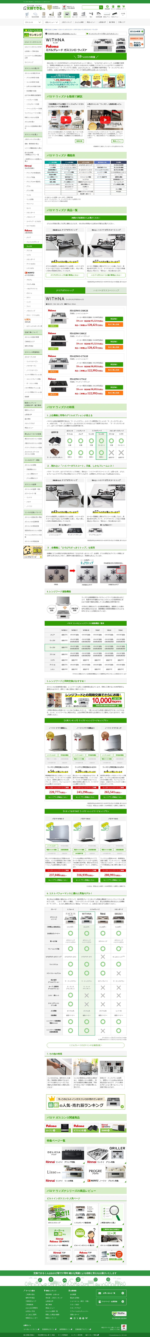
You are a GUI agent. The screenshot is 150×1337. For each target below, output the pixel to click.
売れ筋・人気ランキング (54, 1298)
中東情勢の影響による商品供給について (61, 34)
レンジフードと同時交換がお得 (33, 57)
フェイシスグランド (33, 242)
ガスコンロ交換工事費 (32, 337)
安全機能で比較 (31, 91)
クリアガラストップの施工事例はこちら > (65, 275)
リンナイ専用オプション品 (33, 374)
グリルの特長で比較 (33, 77)
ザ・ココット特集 (32, 383)
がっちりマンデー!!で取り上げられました (103, 34)
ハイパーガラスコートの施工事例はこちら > (106, 275)
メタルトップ (31, 217)
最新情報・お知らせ (52, 1294)
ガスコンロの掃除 (30, 465)
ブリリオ (29, 250)
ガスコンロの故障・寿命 (32, 489)
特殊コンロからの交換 (32, 117)
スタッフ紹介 (74, 1304)
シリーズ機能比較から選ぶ (33, 148)
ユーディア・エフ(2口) (34, 221)
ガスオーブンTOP (30, 357)
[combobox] (90, 7)
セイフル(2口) (31, 226)
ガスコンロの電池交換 (32, 541)
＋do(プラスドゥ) (32, 288)
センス (29, 208)
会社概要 (73, 1294)
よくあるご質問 (31, 1314)
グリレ (29, 186)
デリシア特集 (31, 177)
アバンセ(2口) (31, 264)
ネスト (29, 297)
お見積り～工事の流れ (32, 51)
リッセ (29, 195)
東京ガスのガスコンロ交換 (33, 439)
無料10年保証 (29, 346)
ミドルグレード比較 (33, 104)
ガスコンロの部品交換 (32, 526)
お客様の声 (28, 414)
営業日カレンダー (32, 1318)
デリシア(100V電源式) (34, 181)
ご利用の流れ (30, 1294)
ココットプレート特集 (34, 379)
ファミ (29, 306)
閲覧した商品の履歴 (52, 1314)
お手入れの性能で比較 (34, 86)
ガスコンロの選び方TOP (32, 73)
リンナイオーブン (32, 361)
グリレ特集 (30, 190)
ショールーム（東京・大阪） (80, 1301)
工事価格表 (29, 1304)
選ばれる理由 (74, 1298)
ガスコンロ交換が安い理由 (33, 517)
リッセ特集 (30, 199)
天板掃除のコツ (31, 469)
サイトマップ (29, 62)
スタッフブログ (30, 423)
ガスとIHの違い (30, 122)
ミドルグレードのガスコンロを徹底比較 (84, 1045)
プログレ (29, 280)
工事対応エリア (30, 341)
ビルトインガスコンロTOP (33, 47)
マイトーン (30, 204)
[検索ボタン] (101, 7)
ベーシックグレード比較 (34, 108)
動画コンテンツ (30, 410)
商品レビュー (29, 428)
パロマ (29, 502)
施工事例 (27, 419)
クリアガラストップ (65, 290)
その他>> (123, 14)
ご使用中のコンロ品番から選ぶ (33, 160)
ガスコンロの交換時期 (32, 521)
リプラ (29, 255)
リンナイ (29, 497)
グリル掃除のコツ (32, 478)
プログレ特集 (31, 284)
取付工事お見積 (113, 324)
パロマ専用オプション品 (32, 388)
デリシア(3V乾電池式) (34, 173)
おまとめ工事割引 (32, 1308)
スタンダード (31, 212)
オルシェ (29, 293)
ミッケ (29, 302)
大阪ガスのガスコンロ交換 (33, 443)
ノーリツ (29, 506)
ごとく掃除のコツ (32, 474)
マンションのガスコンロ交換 (33, 536)
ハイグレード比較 (32, 100)
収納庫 (27, 397)
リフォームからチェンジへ (79, 1311)
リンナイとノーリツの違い (33, 113)
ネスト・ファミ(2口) (33, 315)
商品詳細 (113, 319)
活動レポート (74, 1314)
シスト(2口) (30, 268)
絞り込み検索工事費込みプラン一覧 (32, 154)
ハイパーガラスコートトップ (106, 290)
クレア (29, 237)
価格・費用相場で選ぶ (32, 144)
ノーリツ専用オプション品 (33, 392)
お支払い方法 (30, 1311)
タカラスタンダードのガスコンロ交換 (32, 453)
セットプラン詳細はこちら (57, 797)
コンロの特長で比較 (33, 82)
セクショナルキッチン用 (34, 326)
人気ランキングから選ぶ (32, 139)
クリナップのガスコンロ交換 (33, 447)
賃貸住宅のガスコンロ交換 (33, 530)
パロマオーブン (31, 366)
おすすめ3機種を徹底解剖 (33, 95)
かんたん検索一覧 (52, 1311)
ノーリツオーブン (32, 370)
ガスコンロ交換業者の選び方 (33, 127)
